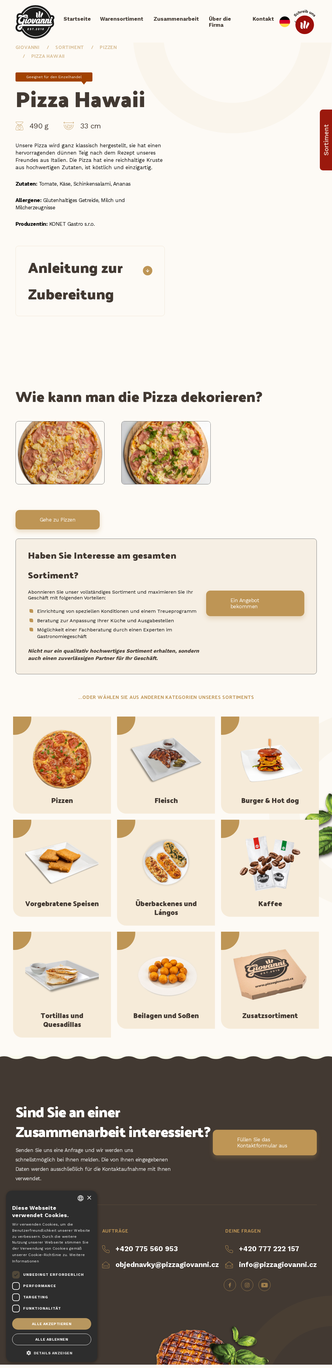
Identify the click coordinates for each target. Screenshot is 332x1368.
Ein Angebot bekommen (244, 607)
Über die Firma (220, 23)
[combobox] (81, 1198)
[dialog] (51, 1276)
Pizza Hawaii (48, 58)
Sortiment (69, 50)
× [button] (89, 1198)
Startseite (77, 20)
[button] (51, 1352)
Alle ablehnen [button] (51, 1339)
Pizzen (108, 50)
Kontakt (263, 20)
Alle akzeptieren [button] (51, 1324)
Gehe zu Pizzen (58, 523)
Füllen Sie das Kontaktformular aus (262, 1145)
